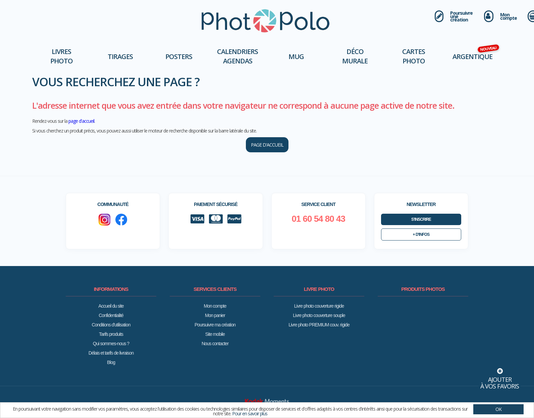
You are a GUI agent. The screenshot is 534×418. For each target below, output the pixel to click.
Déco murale (355, 56)
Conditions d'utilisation (111, 324)
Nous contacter (215, 343)
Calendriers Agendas (237, 56)
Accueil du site (110, 306)
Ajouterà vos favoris (499, 378)
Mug (296, 56)
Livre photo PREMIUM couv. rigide (319, 324)
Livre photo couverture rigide (319, 306)
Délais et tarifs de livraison (111, 353)
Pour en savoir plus (249, 413)
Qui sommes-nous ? (111, 343)
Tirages (120, 56)
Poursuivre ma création (215, 324)
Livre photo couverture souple (319, 315)
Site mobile (215, 334)
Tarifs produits (111, 334)
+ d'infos (421, 234)
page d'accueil (81, 121)
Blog (111, 362)
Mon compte (215, 306)
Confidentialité (111, 315)
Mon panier (215, 315)
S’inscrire (421, 219)
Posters (178, 56)
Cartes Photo (413, 56)
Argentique (472, 56)
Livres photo (61, 56)
